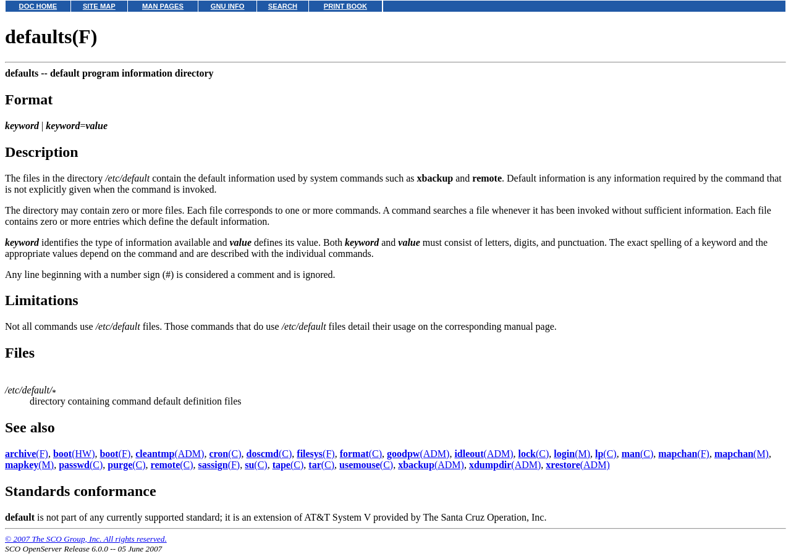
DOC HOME (38, 6)
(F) (26, 453)
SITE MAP (99, 6)
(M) (572, 453)
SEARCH (282, 6)
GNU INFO (228, 6)
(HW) (74, 453)
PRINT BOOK (345, 6)
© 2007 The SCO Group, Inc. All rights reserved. (86, 539)
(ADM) (169, 453)
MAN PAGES (163, 6)
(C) (225, 453)
